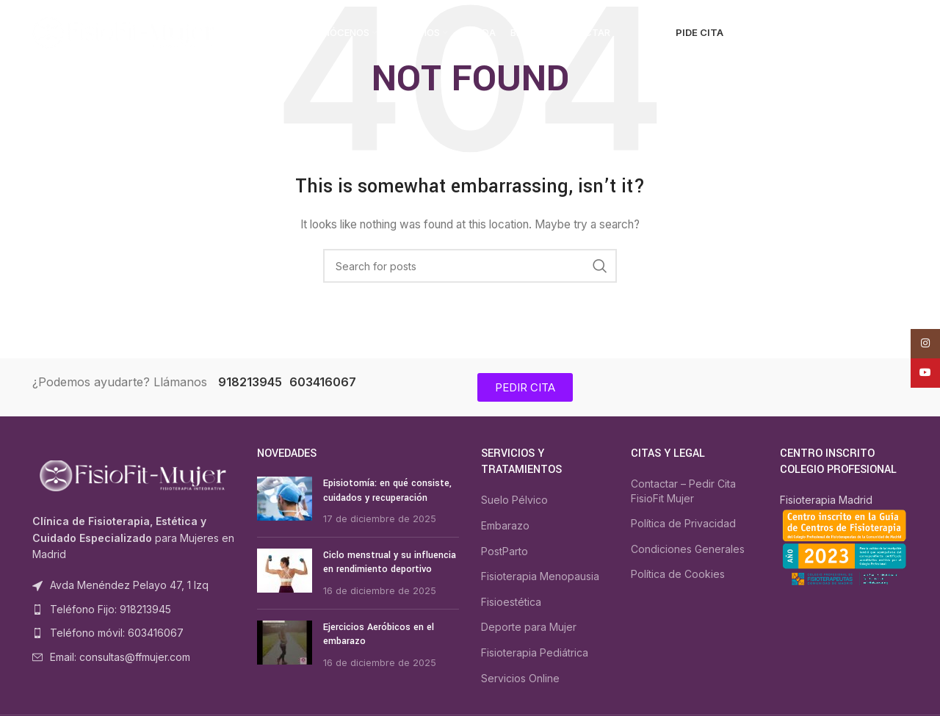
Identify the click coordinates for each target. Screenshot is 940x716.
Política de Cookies (678, 574)
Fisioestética (511, 602)
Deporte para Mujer (528, 627)
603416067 (322, 382)
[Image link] (134, 475)
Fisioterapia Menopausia (540, 576)
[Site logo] (124, 32)
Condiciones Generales (688, 549)
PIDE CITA (699, 32)
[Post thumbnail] (284, 501)
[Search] (760, 33)
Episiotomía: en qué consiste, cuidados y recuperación (387, 491)
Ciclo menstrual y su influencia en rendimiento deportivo (389, 562)
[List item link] (133, 609)
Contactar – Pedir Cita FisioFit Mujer (683, 491)
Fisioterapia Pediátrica (534, 652)
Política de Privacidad (683, 523)
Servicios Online (520, 678)
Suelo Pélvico (514, 499)
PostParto (504, 551)
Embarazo (505, 525)
